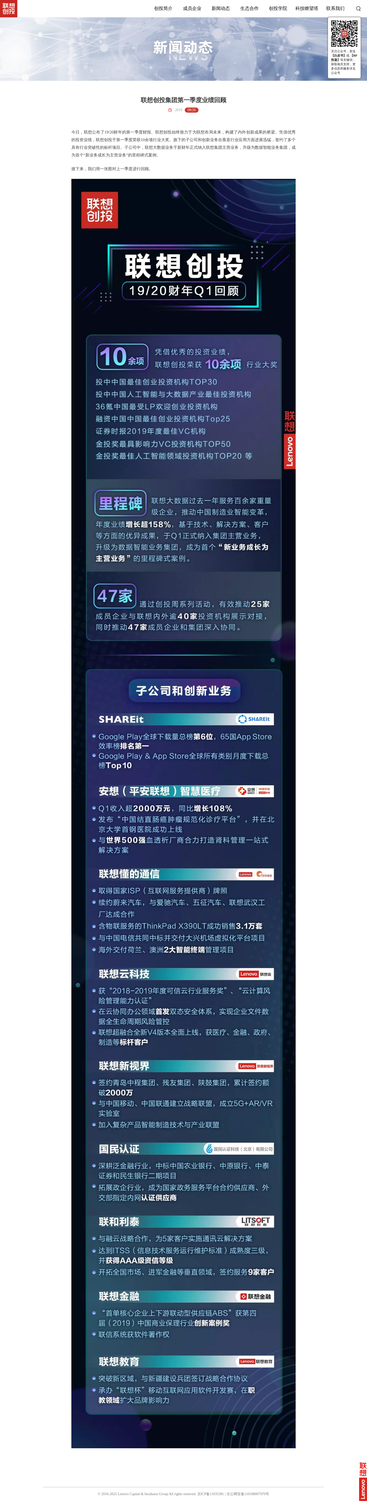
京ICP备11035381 (210, 1494)
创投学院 (278, 8)
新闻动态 (221, 8)
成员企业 (192, 8)
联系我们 (335, 8)
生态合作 (249, 8)
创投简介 (163, 8)
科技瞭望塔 (306, 8)
